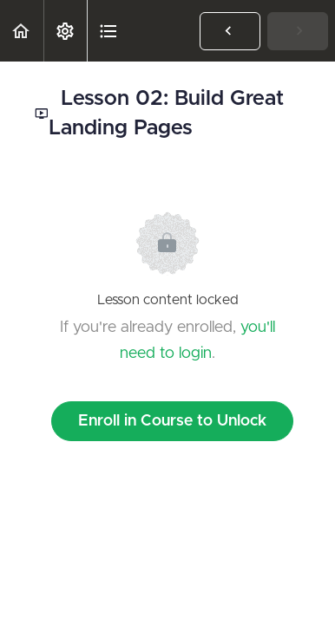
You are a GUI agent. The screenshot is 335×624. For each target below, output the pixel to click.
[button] (21, 31)
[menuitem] (65, 31)
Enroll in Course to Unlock (172, 421)
